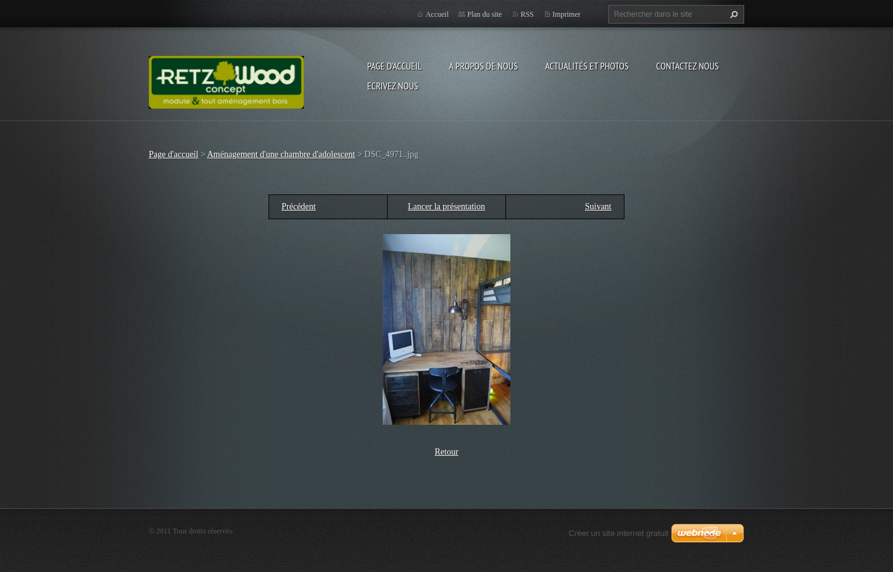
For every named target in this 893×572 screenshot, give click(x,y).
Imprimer (566, 14)
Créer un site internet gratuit (619, 533)
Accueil (436, 14)
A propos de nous (483, 66)
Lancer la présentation (446, 206)
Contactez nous (687, 66)
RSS (526, 14)
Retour (446, 451)
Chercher (732, 14)
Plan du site (484, 14)
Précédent (299, 206)
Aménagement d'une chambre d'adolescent (281, 154)
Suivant (598, 206)
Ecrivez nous (392, 85)
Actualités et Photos (587, 66)
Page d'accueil (394, 66)
